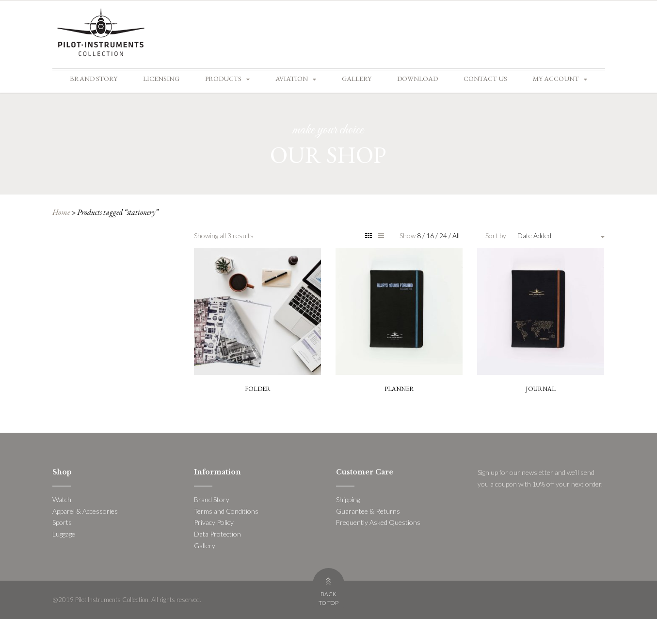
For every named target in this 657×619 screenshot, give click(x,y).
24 (444, 235)
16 (430, 235)
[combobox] (561, 235)
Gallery (356, 78)
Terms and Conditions (226, 511)
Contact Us (485, 78)
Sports (62, 522)
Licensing (161, 78)
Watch (61, 499)
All (456, 235)
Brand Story (93, 78)
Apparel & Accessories (85, 511)
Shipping (348, 499)
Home (61, 212)
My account (556, 78)
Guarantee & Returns (368, 511)
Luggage (63, 534)
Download (417, 78)
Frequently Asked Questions (378, 522)
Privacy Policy (214, 522)
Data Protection (217, 534)
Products (223, 78)
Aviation (291, 78)
